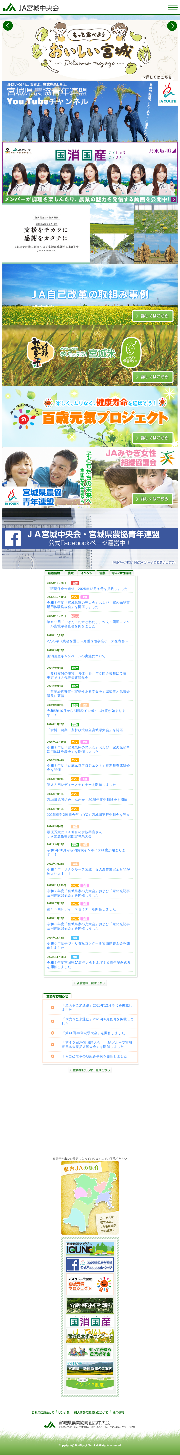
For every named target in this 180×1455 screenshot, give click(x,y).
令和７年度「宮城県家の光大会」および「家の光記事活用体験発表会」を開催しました (88, 605)
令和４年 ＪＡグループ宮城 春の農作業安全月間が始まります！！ (88, 871)
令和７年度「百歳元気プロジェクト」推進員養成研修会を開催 (88, 768)
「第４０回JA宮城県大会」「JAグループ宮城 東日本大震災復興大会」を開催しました (97, 1045)
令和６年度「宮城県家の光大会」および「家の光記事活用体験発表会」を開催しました (88, 926)
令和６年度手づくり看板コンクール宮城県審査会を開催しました (88, 945)
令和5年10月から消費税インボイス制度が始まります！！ (86, 713)
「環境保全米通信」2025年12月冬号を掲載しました (87, 589)
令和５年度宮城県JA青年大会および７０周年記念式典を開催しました (88, 965)
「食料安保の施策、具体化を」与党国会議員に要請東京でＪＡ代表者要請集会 (86, 676)
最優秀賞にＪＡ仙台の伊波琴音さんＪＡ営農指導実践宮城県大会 (74, 834)
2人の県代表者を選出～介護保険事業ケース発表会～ (87, 641)
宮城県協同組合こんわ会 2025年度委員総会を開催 (87, 800)
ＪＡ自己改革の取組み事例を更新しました (94, 1056)
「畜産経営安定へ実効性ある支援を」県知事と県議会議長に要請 (88, 694)
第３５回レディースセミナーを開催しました (81, 785)
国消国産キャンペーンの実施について (76, 656)
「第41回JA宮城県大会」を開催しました (93, 1033)
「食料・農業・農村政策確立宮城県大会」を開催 (85, 730)
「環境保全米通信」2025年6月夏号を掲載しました (98, 1021)
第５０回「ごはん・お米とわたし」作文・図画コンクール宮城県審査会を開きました (88, 624)
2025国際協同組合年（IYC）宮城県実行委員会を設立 (88, 815)
